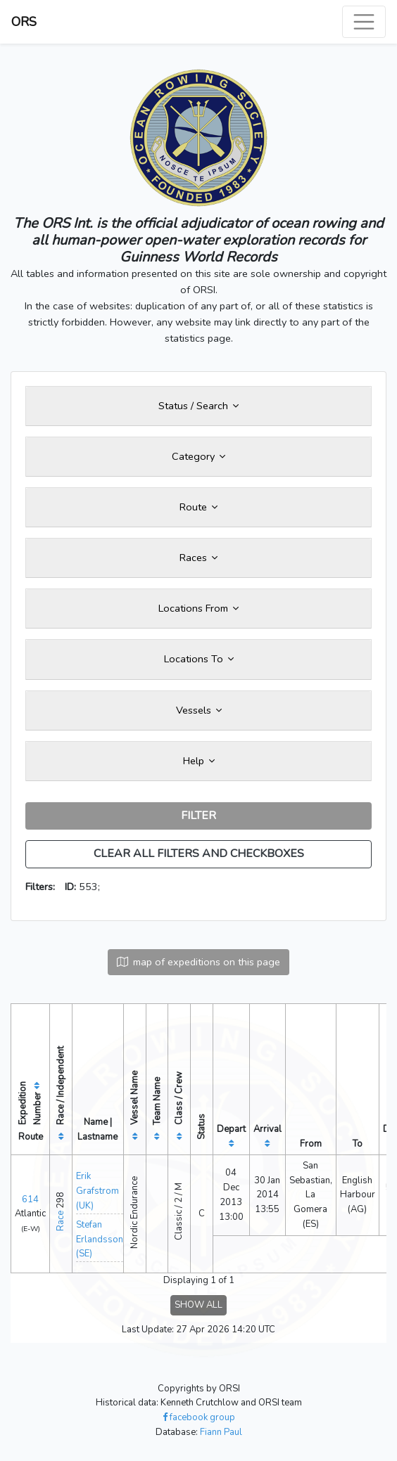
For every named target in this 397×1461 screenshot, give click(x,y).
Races (198, 558)
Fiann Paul (221, 1432)
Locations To (199, 659)
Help (199, 761)
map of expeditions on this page (198, 962)
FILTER (198, 815)
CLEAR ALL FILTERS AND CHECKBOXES (199, 853)
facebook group (199, 1417)
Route (198, 507)
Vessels (199, 710)
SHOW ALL (198, 1305)
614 (30, 1199)
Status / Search (198, 406)
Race (60, 1221)
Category (198, 456)
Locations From (198, 608)
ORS (24, 21)
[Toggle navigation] (364, 22)
